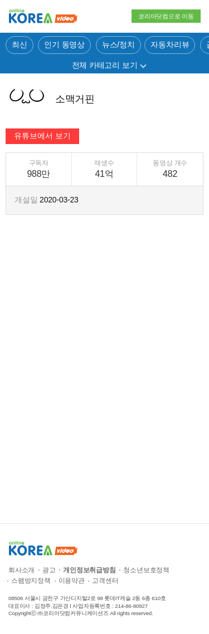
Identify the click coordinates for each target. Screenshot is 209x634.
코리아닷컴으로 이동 (166, 16)
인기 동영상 (64, 44)
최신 (19, 44)
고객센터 (105, 581)
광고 (49, 570)
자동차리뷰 (169, 44)
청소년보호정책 (146, 570)
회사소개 (21, 570)
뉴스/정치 (118, 44)
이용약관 (72, 581)
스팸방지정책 (31, 581)
